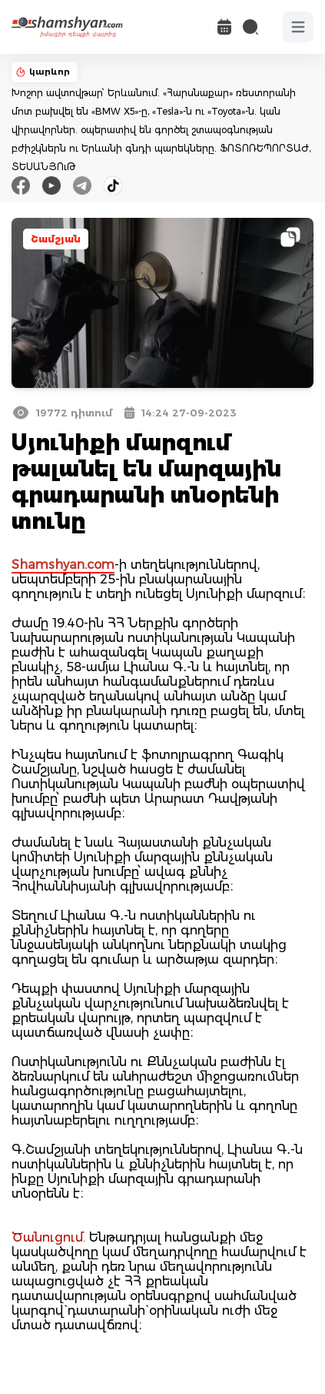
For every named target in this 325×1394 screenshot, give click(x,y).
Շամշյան (56, 239)
